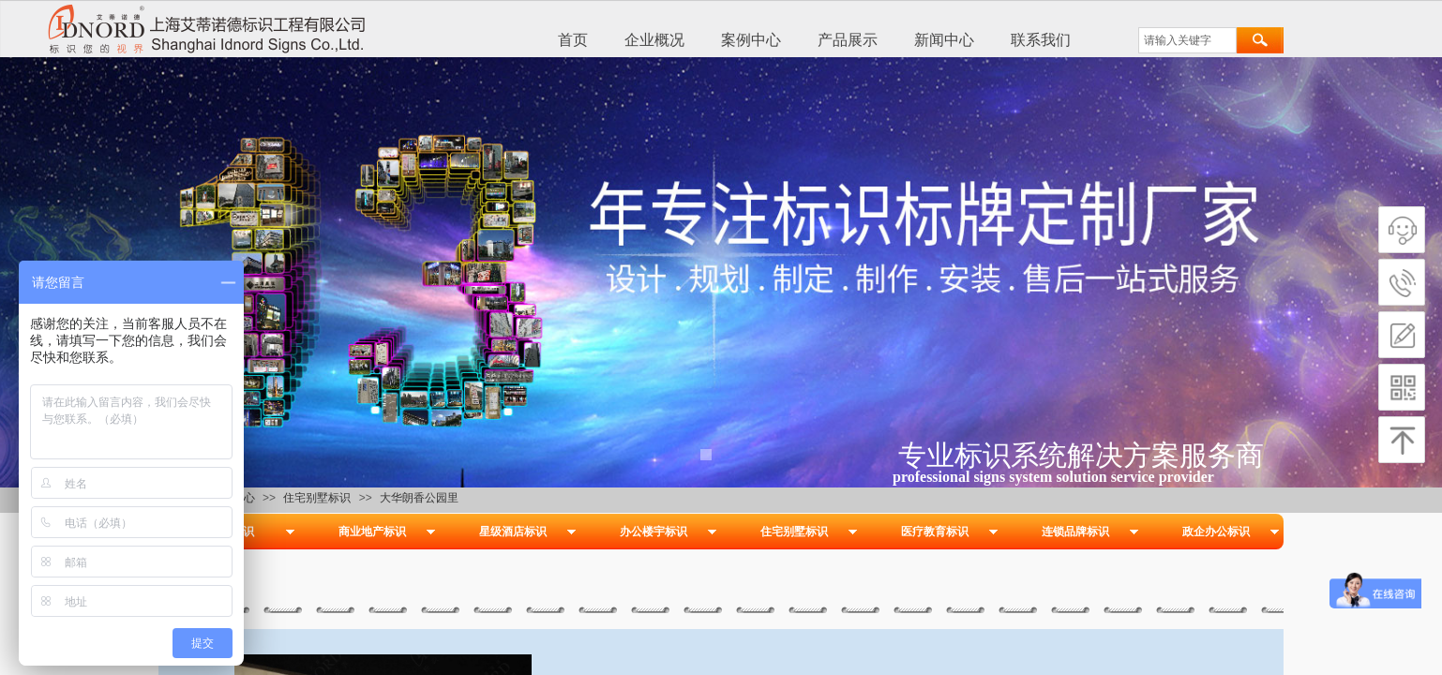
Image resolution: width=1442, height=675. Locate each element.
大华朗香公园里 (419, 497)
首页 (573, 40)
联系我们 (1041, 40)
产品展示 (848, 40)
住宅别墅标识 (317, 497)
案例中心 (751, 40)
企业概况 (654, 40)
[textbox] (1187, 40)
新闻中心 (944, 40)
